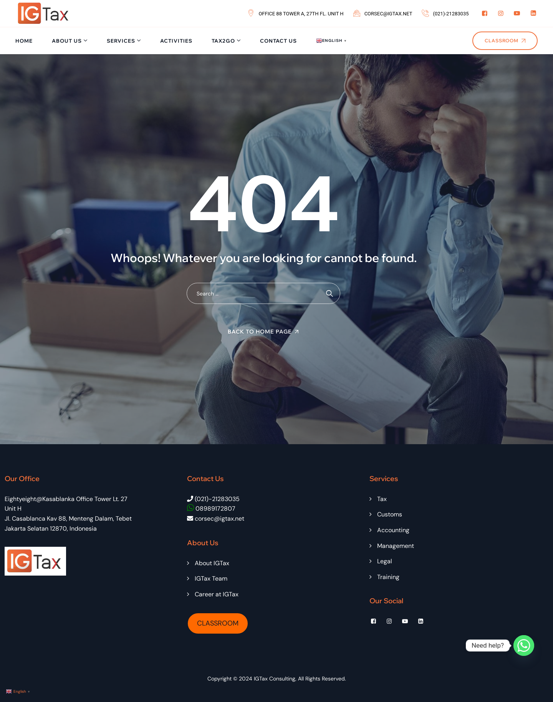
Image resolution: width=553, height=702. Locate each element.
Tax (382, 499)
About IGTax (212, 563)
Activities (176, 41)
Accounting (393, 530)
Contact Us (278, 41)
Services (121, 41)
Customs (389, 514)
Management (395, 546)
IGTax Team (211, 578)
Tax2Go (223, 41)
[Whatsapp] (523, 645)
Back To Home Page (260, 331)
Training (388, 577)
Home (24, 41)
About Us (67, 41)
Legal (384, 561)
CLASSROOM (217, 623)
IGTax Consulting (274, 678)
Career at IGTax (216, 594)
